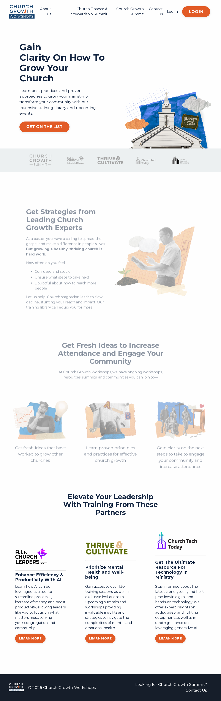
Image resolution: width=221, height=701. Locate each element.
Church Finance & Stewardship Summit (89, 11)
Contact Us (156, 11)
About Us (45, 11)
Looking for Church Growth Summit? (171, 684)
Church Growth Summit (130, 11)
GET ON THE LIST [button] (44, 126)
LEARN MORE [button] (30, 638)
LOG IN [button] (196, 11)
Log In (172, 11)
